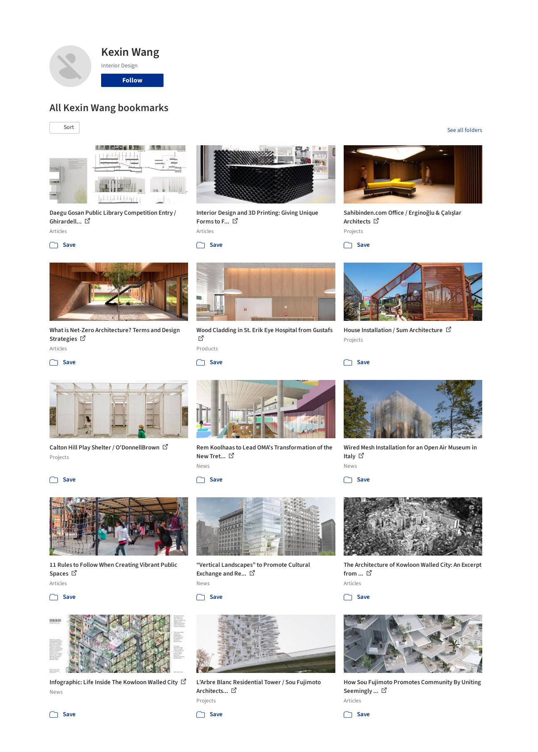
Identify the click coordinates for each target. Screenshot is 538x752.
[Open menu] (511, 11)
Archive (401, 11)
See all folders (464, 130)
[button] (64, 128)
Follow (132, 80)
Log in (443, 11)
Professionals (342, 11)
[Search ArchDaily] (134, 12)
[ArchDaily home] (26, 11)
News (376, 11)
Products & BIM (294, 11)
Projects (227, 11)
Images (255, 11)
